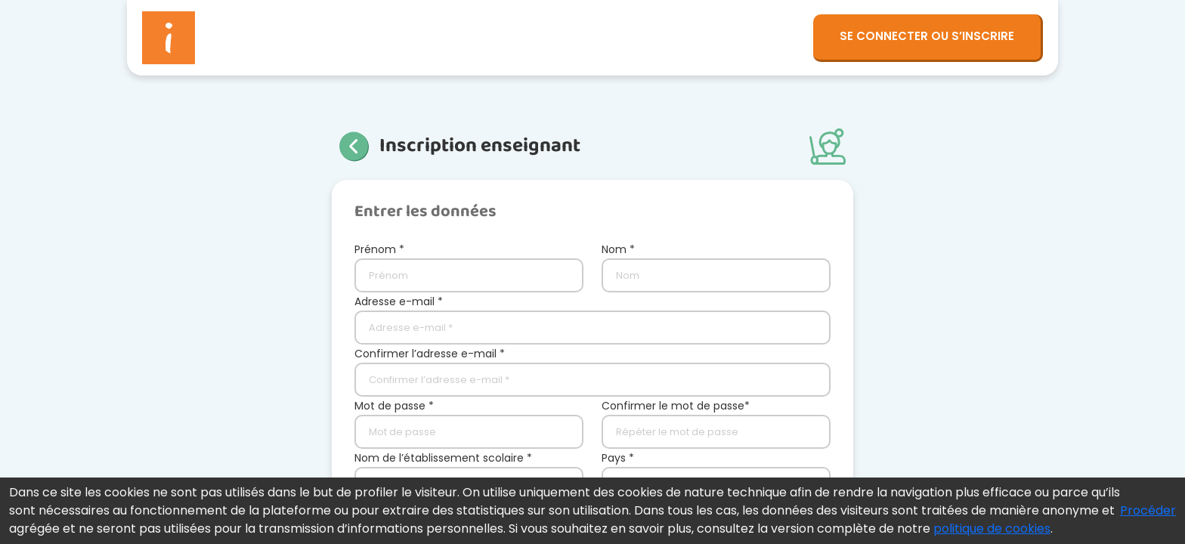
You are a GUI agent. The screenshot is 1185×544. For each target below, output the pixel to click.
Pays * (618, 457)
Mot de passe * (394, 405)
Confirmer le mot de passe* (676, 405)
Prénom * (379, 249)
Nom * (618, 249)
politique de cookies (991, 528)
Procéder (1148, 510)
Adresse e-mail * (398, 301)
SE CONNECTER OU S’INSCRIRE (927, 36)
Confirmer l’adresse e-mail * (429, 353)
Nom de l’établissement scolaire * (443, 457)
